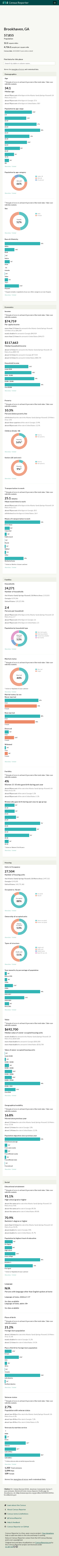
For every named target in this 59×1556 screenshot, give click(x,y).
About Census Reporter (16, 1509)
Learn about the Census (16, 1505)
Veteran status (11, 1397)
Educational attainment (14, 1186)
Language (8, 1284)
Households (10, 584)
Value (7, 1019)
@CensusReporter (14, 1518)
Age (6, 78)
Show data (8, 166)
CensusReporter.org (43, 1542)
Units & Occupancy (12, 867)
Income (8, 311)
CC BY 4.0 (11, 1547)
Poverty (8, 400)
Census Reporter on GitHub (18, 1527)
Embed (14, 166)
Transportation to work (14, 488)
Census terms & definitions (17, 1514)
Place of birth (10, 1317)
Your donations (48, 1533)
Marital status (11, 659)
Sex (6, 208)
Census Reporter (16, 2)
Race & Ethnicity (11, 239)
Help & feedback (13, 1522)
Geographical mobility (14, 1105)
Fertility (8, 771)
